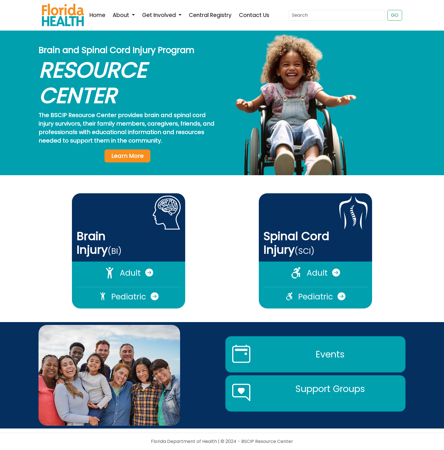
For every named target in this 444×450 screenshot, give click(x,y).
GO (394, 15)
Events (330, 354)
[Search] (336, 15)
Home (97, 15)
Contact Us (254, 15)
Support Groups (330, 388)
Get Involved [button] (159, 15)
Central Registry (210, 15)
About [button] (122, 15)
